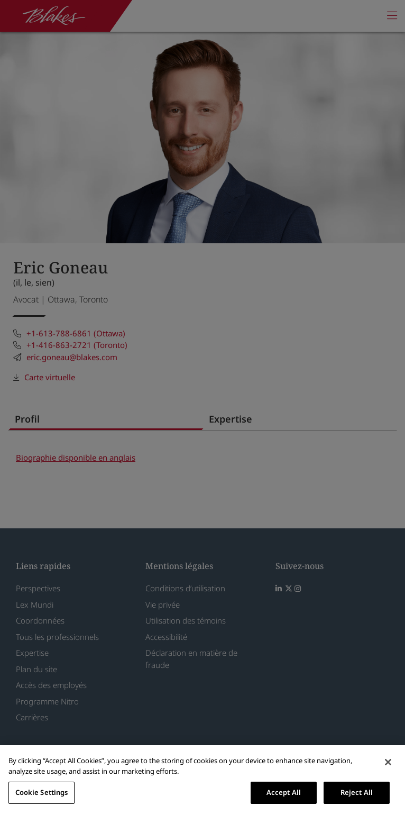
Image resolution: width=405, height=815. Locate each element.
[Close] (388, 762)
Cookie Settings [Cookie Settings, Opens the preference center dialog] (41, 792)
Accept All (283, 792)
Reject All (356, 792)
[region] (202, 780)
